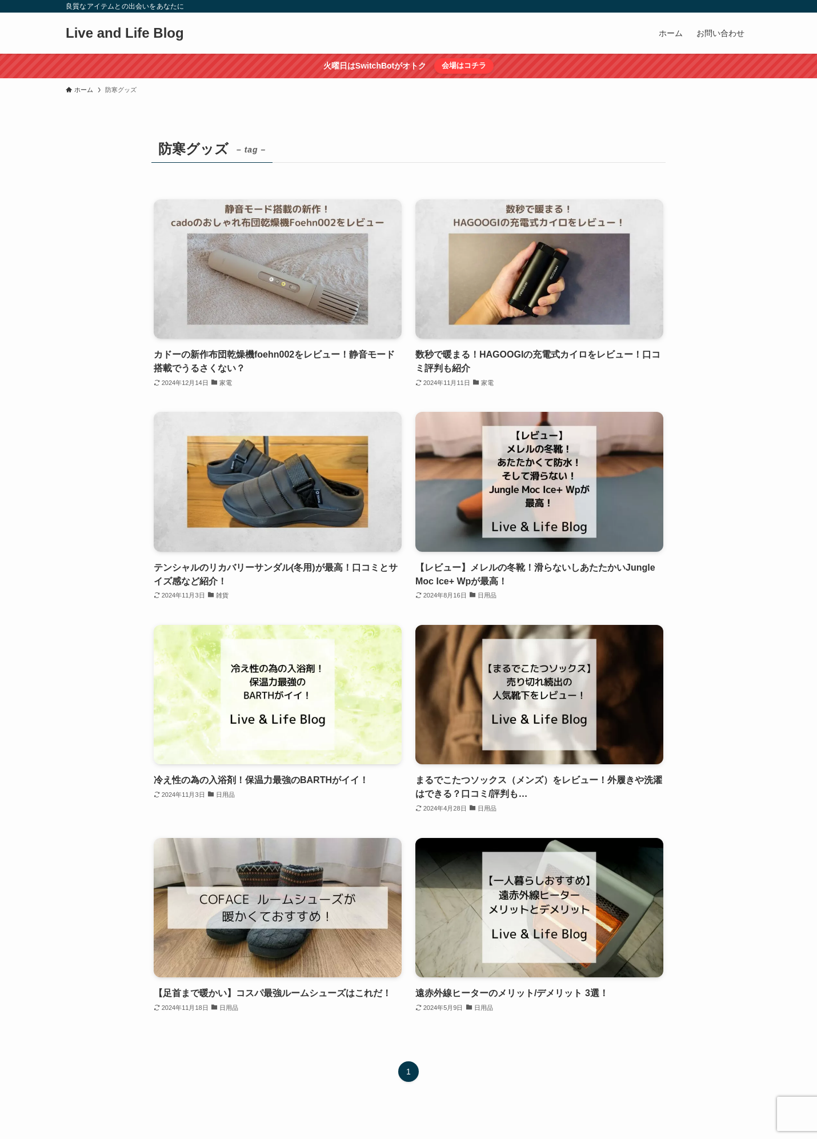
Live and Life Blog (125, 33)
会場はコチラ (464, 65)
